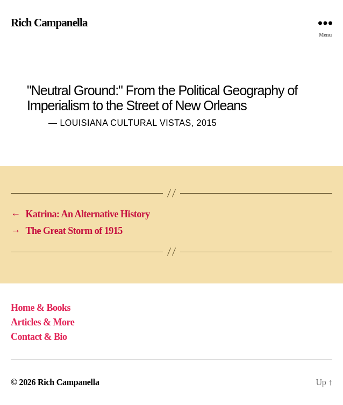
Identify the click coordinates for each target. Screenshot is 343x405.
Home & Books (40, 307)
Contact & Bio (39, 336)
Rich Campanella (49, 23)
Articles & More (42, 322)
